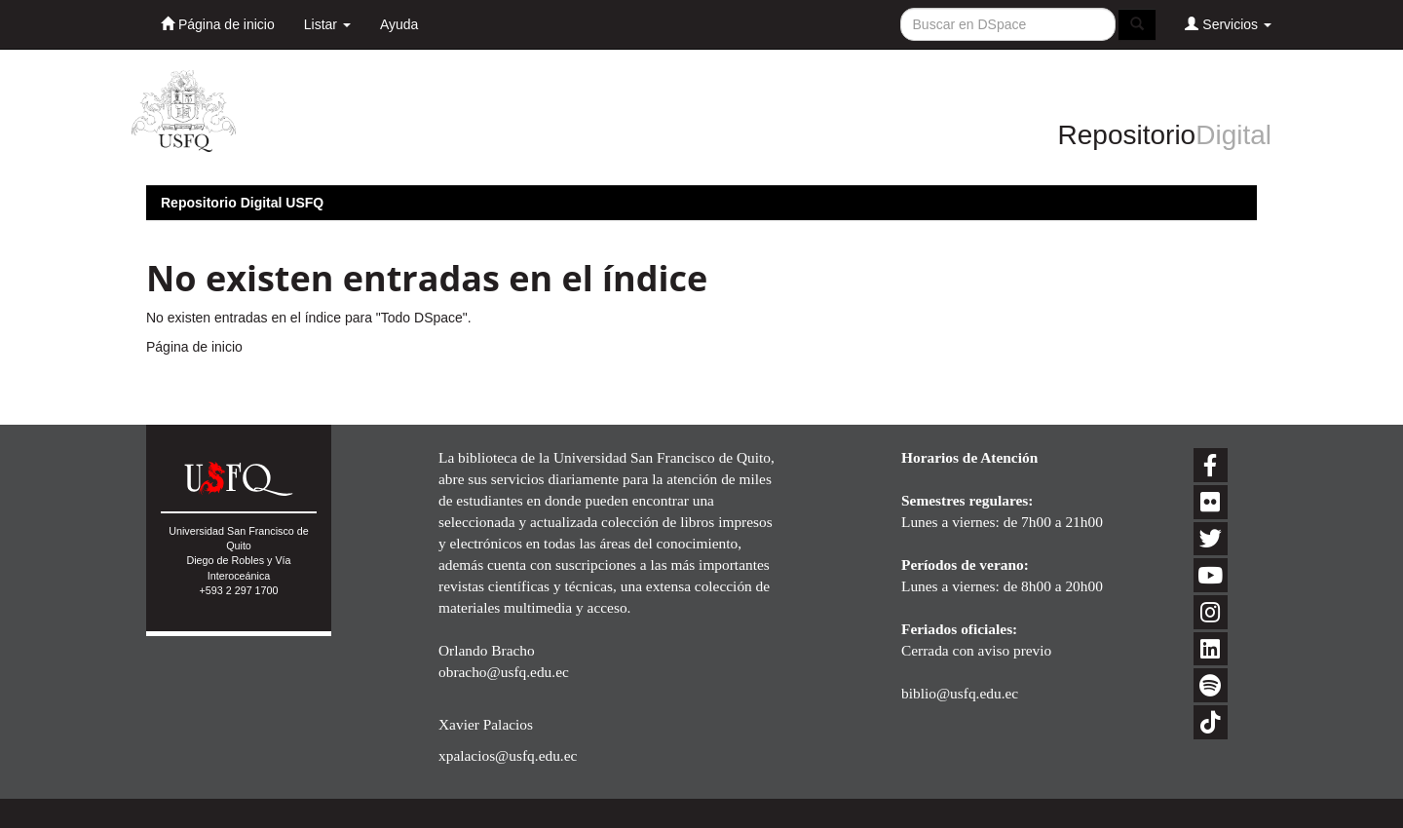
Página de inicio (218, 24)
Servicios (1228, 24)
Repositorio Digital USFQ (242, 202)
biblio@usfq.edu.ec (959, 693)
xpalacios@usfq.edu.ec (507, 755)
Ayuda (399, 24)
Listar (327, 24)
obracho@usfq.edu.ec (503, 671)
